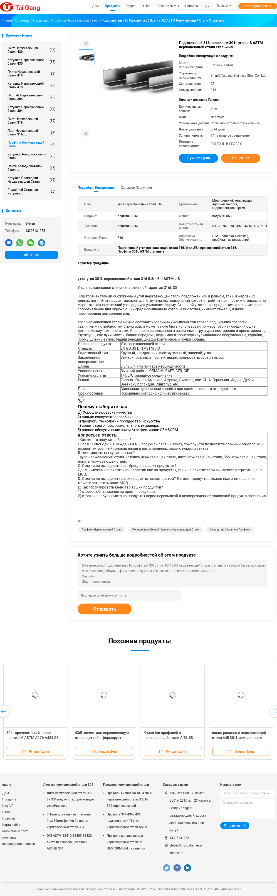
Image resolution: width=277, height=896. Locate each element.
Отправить (104, 609)
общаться (31, 255)
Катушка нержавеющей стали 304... (31, 109)
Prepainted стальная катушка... (31, 191)
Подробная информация (96, 187)
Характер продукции (136, 187)
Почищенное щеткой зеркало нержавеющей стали (165, 529)
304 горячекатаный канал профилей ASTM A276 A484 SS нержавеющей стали (32, 738)
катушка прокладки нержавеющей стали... (31, 179)
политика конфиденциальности (18, 841)
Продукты (9, 799)
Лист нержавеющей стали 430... (31, 50)
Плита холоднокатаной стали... (31, 168)
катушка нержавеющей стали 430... (31, 61)
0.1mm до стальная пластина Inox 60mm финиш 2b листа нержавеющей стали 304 (69, 821)
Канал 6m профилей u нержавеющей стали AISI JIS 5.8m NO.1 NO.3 (168, 738)
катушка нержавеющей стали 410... (31, 85)
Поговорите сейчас (257, 6)
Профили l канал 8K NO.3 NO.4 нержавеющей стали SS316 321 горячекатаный (129, 799)
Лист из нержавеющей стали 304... (31, 97)
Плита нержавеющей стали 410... (31, 73)
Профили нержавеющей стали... (31, 144)
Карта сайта (11, 825)
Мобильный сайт (15, 831)
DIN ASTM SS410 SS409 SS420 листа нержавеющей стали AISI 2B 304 (69, 842)
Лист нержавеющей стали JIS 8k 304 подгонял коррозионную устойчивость (70, 799)
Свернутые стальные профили (230, 529)
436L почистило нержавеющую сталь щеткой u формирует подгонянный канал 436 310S (102, 738)
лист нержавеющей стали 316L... (31, 132)
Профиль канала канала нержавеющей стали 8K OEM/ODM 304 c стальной (126, 842)
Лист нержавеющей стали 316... (31, 120)
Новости (8, 818)
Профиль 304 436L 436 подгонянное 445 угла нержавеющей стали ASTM (127, 821)
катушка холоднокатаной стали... (31, 156)
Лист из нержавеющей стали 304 (68, 784)
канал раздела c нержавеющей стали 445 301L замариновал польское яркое (239, 738)
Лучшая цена (198, 158)
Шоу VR (7, 806)
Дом (5, 793)
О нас (6, 812)
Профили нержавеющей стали (101, 529)
